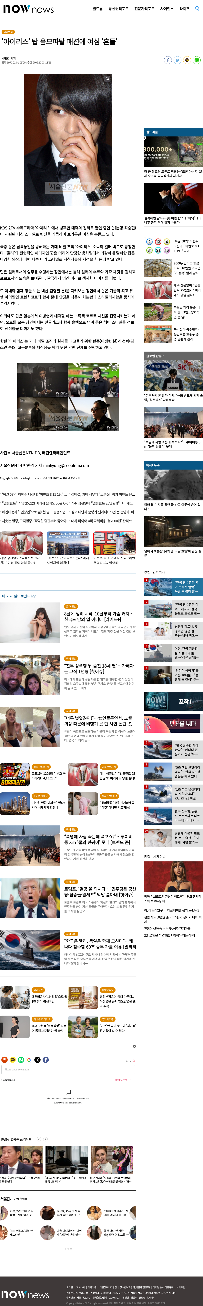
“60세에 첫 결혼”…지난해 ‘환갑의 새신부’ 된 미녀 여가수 (122, 1215)
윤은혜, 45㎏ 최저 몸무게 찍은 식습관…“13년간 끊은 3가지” (76, 1215)
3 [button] (71, 1249)
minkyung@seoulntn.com (66, 465)
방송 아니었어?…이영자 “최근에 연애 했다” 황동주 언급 (76, 1235)
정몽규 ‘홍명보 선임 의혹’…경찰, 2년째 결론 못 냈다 (65, 1180)
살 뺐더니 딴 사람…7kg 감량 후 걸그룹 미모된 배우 (122, 1235)
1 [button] (65, 1249)
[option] (65, 1165)
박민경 (6, 58)
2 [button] (68, 1249)
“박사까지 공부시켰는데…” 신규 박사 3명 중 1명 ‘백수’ (110, 1180)
